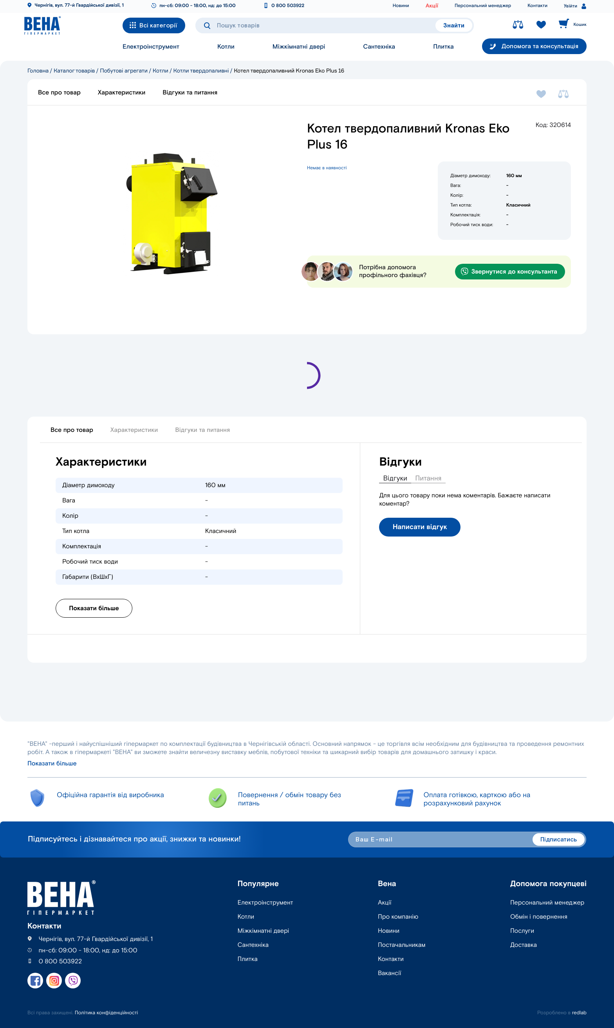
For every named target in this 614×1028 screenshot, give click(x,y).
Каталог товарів (74, 70)
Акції (432, 5)
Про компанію (398, 917)
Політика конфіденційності (106, 1013)
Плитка (443, 49)
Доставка (523, 945)
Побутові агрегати (124, 70)
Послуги (522, 931)
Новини (401, 6)
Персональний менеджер (483, 6)
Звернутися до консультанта (508, 272)
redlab (579, 1013)
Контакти (537, 6)
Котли (226, 49)
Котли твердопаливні (201, 70)
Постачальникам (402, 945)
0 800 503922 (287, 6)
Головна (38, 70)
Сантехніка (379, 49)
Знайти (453, 26)
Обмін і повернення (538, 917)
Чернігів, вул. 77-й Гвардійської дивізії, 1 (79, 6)
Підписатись (558, 840)
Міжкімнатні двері (299, 49)
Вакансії (389, 973)
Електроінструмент (151, 49)
